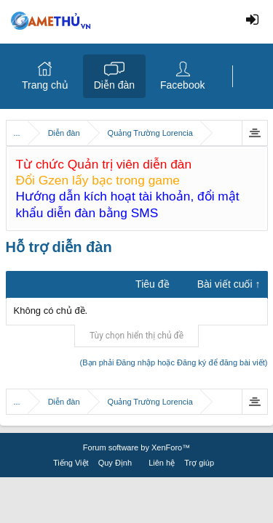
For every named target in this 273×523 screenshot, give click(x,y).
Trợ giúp (199, 462)
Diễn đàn (114, 85)
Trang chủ (45, 85)
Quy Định (115, 462)
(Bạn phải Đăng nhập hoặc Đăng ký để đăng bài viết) (174, 362)
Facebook (182, 85)
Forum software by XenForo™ (136, 447)
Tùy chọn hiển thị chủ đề (136, 336)
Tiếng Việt (71, 462)
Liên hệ (162, 462)
